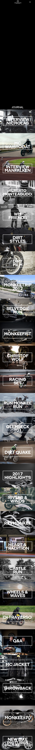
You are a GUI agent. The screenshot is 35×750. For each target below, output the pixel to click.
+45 (15, 735)
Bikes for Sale (31, 739)
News (33, 736)
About (2, 743)
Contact (2, 741)
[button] (30, 2)
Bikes (33, 738)
